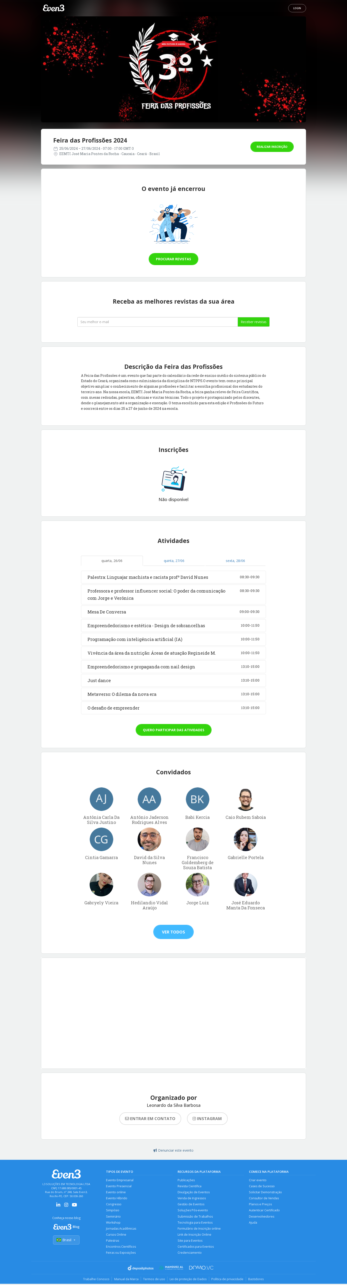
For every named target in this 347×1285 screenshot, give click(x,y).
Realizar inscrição (272, 147)
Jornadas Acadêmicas (121, 1229)
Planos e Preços (260, 1205)
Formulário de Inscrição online (199, 1229)
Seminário (113, 1217)
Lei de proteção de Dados (188, 1280)
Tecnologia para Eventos (195, 1223)
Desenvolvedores (261, 1217)
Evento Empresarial (119, 1180)
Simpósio (112, 1211)
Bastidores (257, 1280)
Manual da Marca (125, 1280)
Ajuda (253, 1223)
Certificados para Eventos (196, 1248)
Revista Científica (189, 1186)
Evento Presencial (119, 1186)
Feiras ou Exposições (121, 1254)
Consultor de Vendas (264, 1198)
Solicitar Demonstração (265, 1192)
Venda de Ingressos (192, 1198)
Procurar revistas (173, 259)
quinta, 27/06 (174, 560)
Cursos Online (116, 1235)
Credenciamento (190, 1254)
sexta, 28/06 (235, 560)
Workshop (113, 1223)
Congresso (113, 1205)
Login (297, 8)
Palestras (112, 1241)
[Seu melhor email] (157, 322)
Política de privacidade (228, 1280)
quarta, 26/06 (111, 560)
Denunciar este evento (173, 1150)
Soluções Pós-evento (193, 1211)
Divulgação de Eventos (194, 1192)
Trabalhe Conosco (95, 1280)
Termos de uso (154, 1280)
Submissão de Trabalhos (195, 1217)
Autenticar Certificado (264, 1211)
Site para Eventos (190, 1241)
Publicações (186, 1180)
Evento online (116, 1192)
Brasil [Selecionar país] (66, 1240)
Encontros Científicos (121, 1248)
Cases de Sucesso (262, 1186)
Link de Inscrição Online (194, 1235)
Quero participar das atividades (173, 730)
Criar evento (258, 1180)
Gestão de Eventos (191, 1205)
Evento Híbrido (116, 1198)
